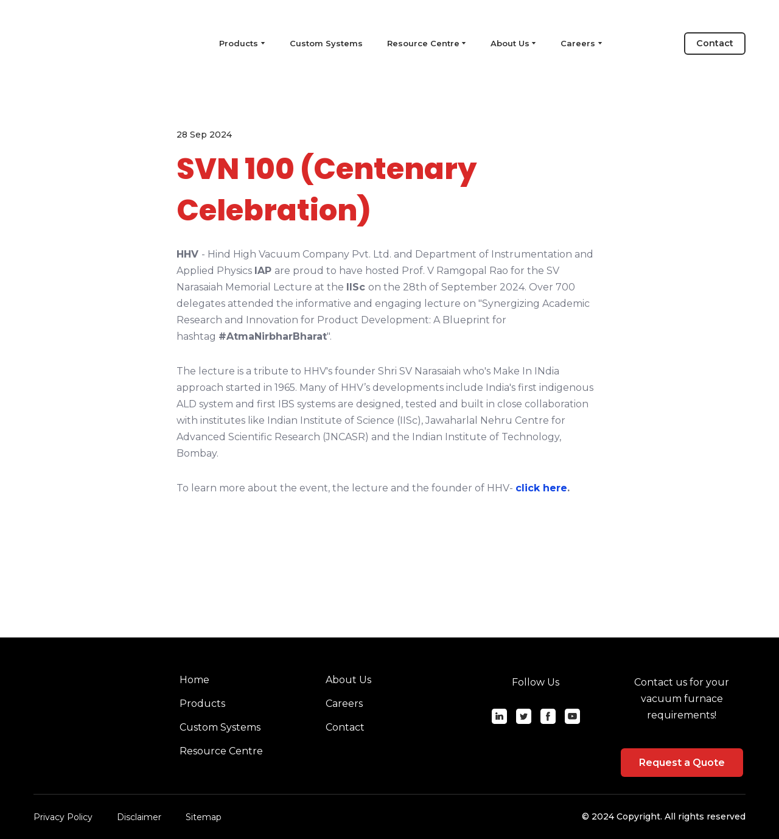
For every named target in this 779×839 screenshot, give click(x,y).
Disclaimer (139, 817)
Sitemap (204, 817)
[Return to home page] (87, 43)
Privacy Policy (63, 817)
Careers (578, 43)
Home (194, 680)
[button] (715, 43)
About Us (510, 43)
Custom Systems (326, 43)
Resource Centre (423, 43)
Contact (345, 727)
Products (202, 703)
